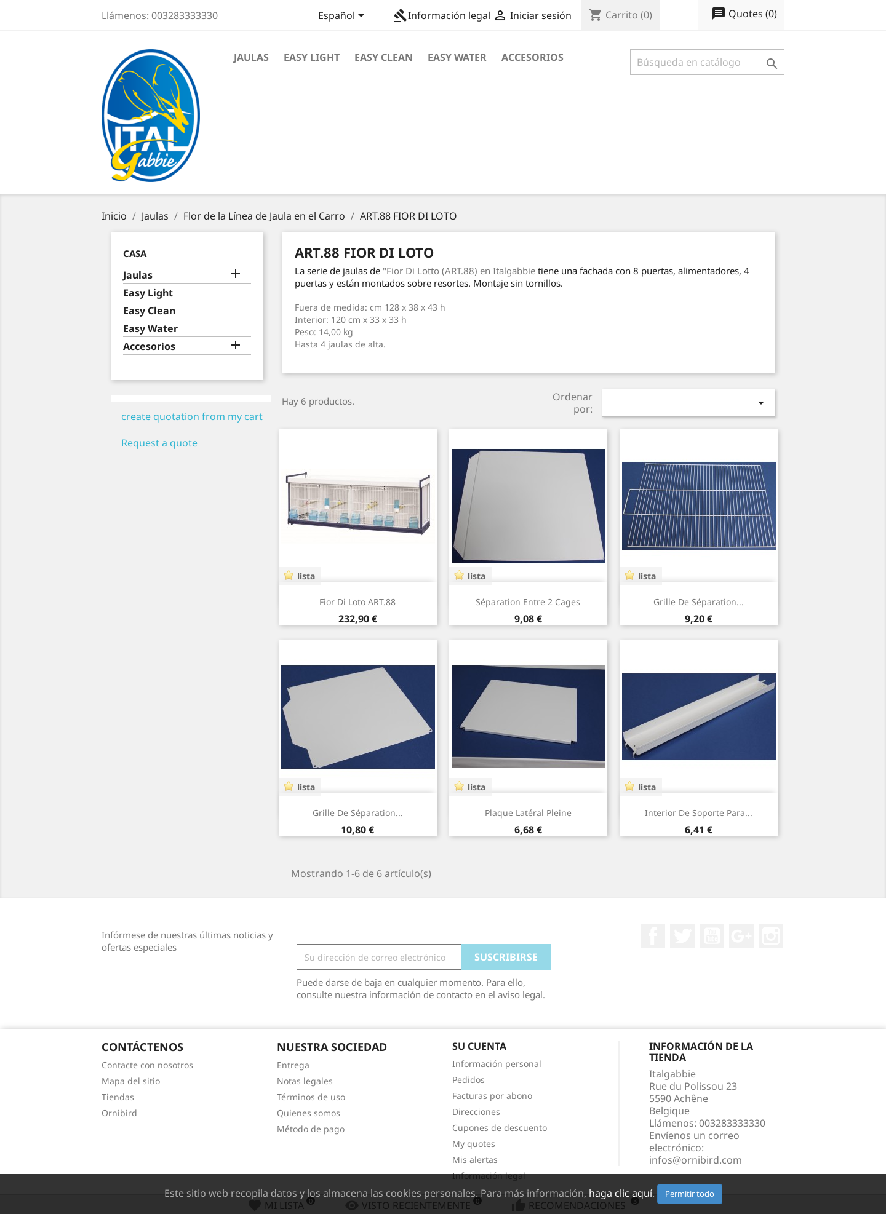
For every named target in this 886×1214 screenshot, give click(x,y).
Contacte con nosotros (147, 1065)
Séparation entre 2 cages (528, 602)
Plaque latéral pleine (528, 813)
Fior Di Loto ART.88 (357, 602)
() (744, 14)
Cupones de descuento (499, 1127)
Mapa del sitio (131, 1081)
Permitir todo (689, 1193)
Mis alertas (475, 1159)
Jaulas (251, 57)
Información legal (441, 15)
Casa (134, 253)
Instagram (771, 936)
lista (306, 576)
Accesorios (532, 57)
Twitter (682, 936)
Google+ (741, 936)
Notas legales (305, 1081)
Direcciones (476, 1111)
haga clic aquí (620, 1193)
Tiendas (118, 1097)
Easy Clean (383, 57)
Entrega (293, 1065)
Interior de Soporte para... (698, 813)
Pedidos (468, 1079)
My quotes (473, 1143)
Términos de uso (311, 1097)
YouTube (712, 936)
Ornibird (119, 1113)
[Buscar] (707, 62)
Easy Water (457, 57)
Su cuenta (479, 1046)
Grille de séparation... (698, 602)
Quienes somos (308, 1113)
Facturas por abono (492, 1095)
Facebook (653, 936)
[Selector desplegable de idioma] (343, 16)
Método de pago (311, 1129)
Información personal (496, 1063)
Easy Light (312, 57)
